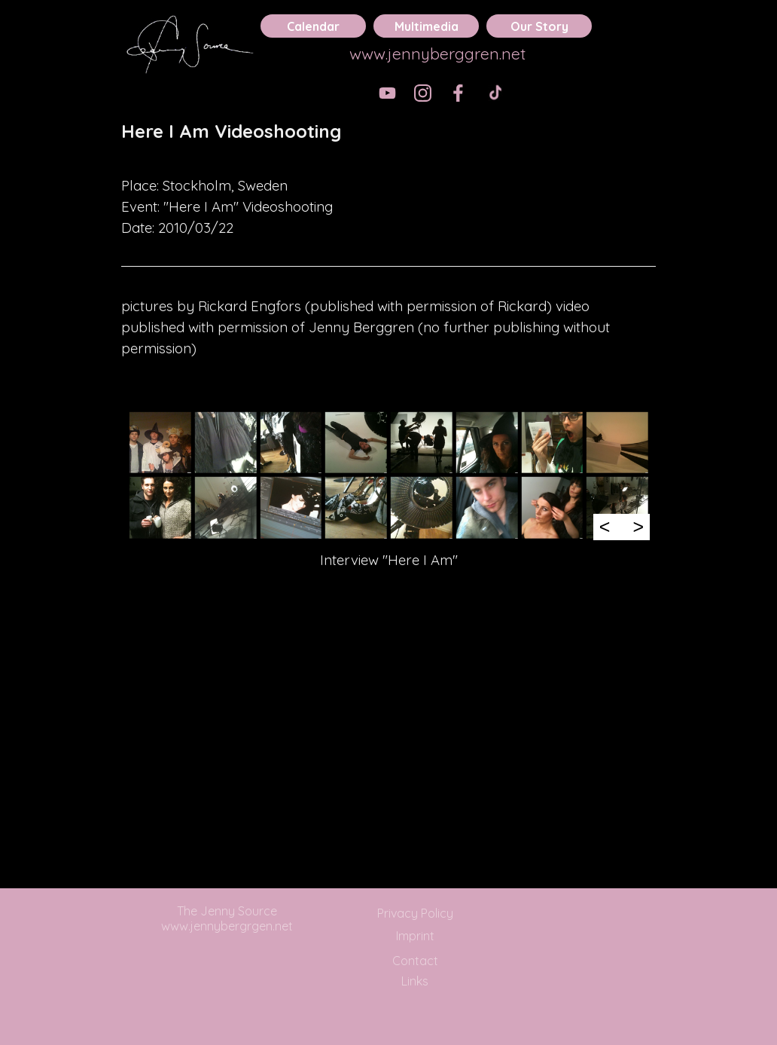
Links (414, 980)
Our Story (539, 26)
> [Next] (638, 526)
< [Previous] (605, 526)
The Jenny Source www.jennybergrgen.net (227, 918)
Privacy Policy (415, 913)
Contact (415, 960)
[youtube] (387, 93)
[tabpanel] (388, 142)
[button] (160, 442)
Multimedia (427, 26)
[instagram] (423, 93)
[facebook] (458, 93)
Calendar (313, 26)
